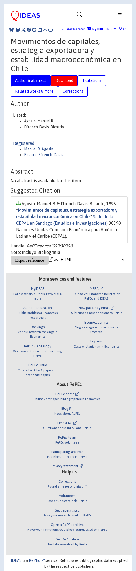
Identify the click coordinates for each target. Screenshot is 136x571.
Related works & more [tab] (34, 91)
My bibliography (101, 29)
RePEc (37, 560)
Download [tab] (64, 80)
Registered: (24, 143)
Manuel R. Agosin (38, 149)
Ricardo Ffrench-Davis (43, 155)
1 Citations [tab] (91, 80)
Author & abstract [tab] (30, 80)
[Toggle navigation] (79, 16)
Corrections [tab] (73, 91)
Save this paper (75, 29)
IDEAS (16, 560)
